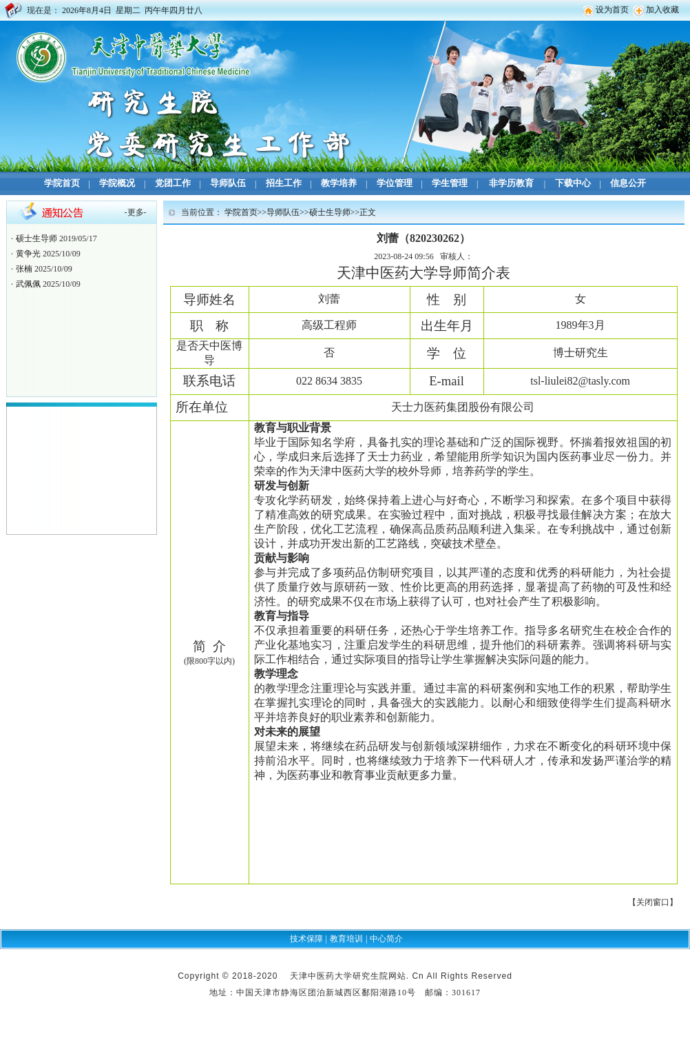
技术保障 (306, 939)
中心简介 (386, 939)
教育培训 (346, 939)
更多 (135, 212)
